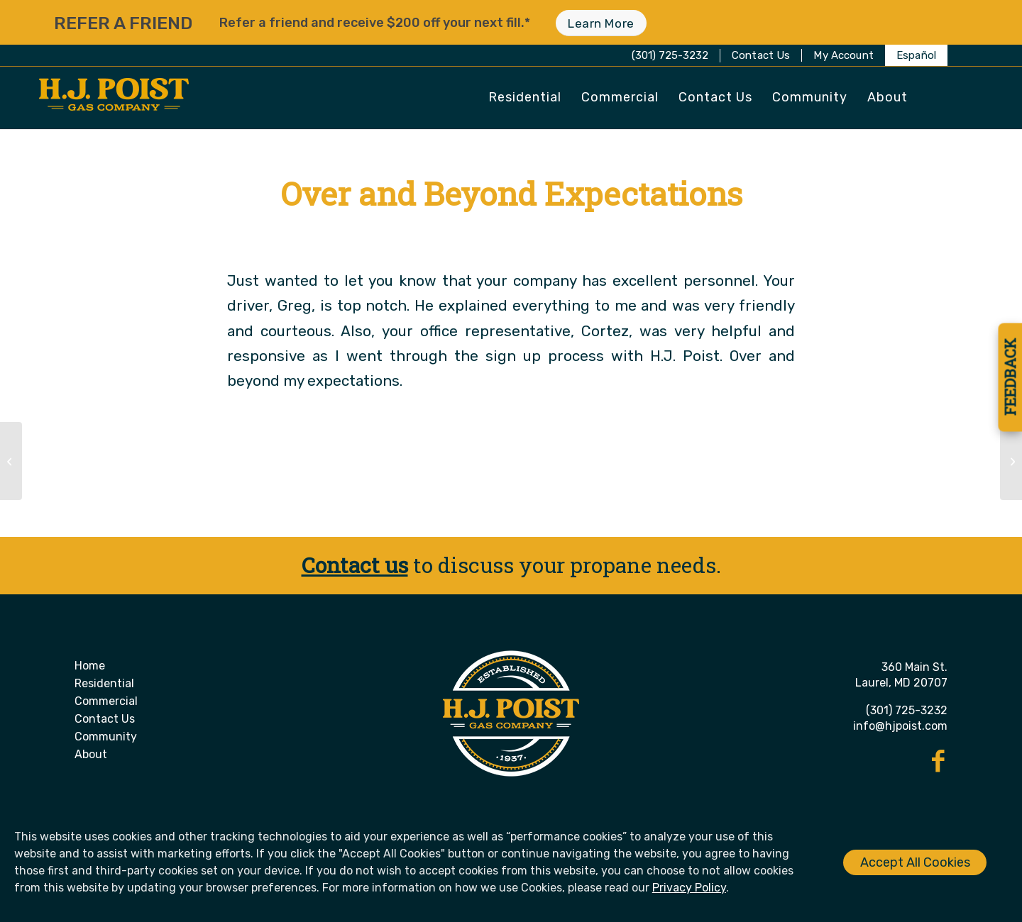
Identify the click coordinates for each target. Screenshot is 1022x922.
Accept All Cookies (915, 862)
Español (916, 55)
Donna (580, 235)
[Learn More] (601, 23)
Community (106, 736)
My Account (843, 55)
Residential (104, 683)
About (91, 754)
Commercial (106, 701)
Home (90, 665)
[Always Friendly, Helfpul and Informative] (11, 461)
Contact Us (761, 55)
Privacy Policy (689, 887)
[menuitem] (761, 55)
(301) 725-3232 (670, 55)
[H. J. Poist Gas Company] (114, 99)
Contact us (355, 565)
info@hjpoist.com (900, 726)
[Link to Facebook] (938, 761)
